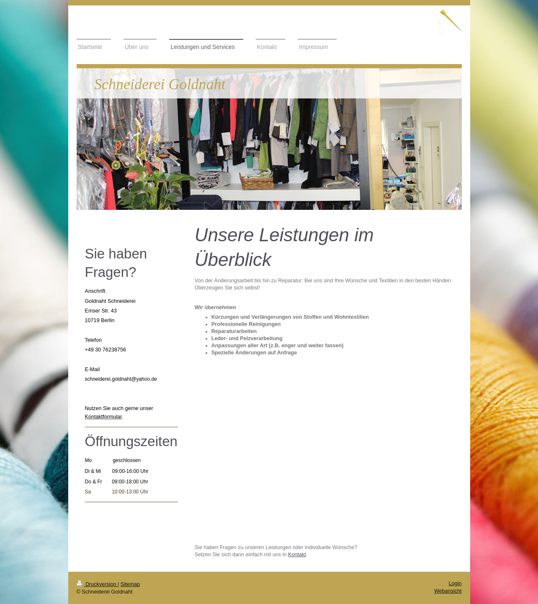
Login (455, 583)
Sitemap (130, 584)
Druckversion (97, 584)
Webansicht (448, 591)
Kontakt (297, 555)
